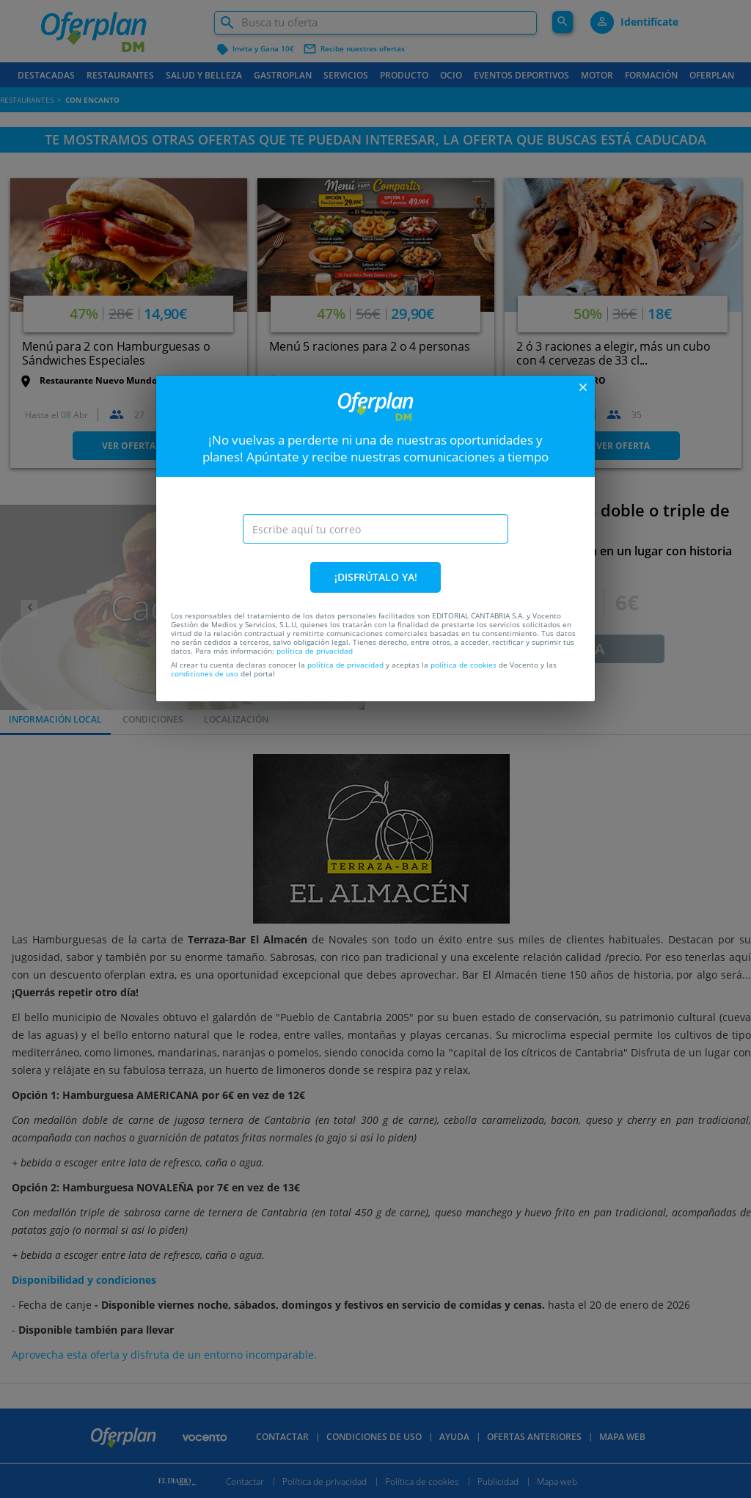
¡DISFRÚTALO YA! (375, 577)
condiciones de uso (204, 673)
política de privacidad (314, 651)
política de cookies (464, 665)
